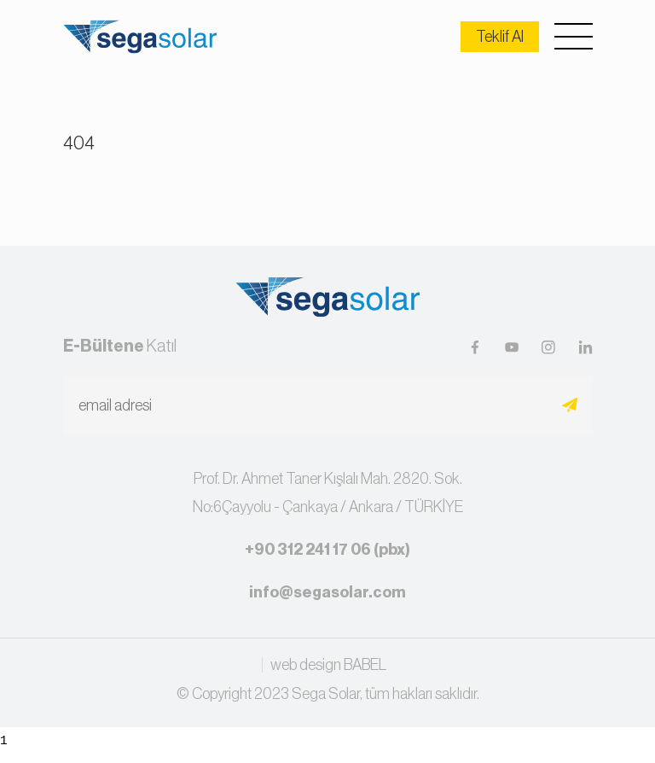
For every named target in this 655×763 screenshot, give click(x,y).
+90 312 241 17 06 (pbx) (327, 549)
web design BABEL (328, 665)
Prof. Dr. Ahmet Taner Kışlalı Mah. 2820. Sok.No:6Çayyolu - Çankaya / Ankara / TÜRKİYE (328, 492)
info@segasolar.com (327, 592)
